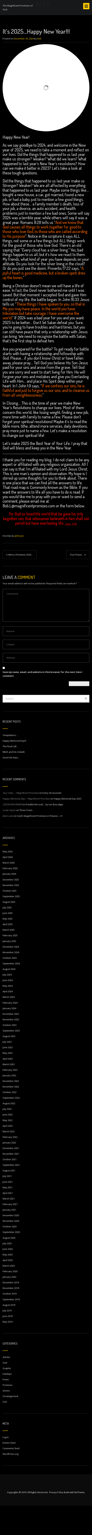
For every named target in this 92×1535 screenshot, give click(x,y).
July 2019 (7, 1340)
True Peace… (77, 584)
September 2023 (11, 1060)
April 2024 (8, 1021)
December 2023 (11, 1043)
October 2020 (9, 1256)
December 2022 (11, 1110)
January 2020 (9, 1306)
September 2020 (11, 1261)
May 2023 (7, 1082)
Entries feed (9, 1472)
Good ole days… (11, 787)
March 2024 (9, 1026)
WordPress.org (10, 1483)
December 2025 (11, 909)
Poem (6, 1408)
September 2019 (11, 1328)
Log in (6, 1466)
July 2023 (7, 1071)
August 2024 (9, 998)
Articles (19, 565)
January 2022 (9, 1172)
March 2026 (9, 892)
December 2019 (11, 1311)
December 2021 (11, 1177)
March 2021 (9, 1228)
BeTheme (79, 1521)
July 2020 (7, 1272)
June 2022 (8, 1144)
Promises (7, 1414)
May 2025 (7, 948)
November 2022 (11, 1116)
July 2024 (7, 1004)
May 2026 (7, 881)
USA (5, 1431)
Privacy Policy (56, 1521)
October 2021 (9, 1188)
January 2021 (9, 1239)
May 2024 (7, 1015)
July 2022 (7, 1138)
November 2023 (11, 1048)
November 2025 (11, 914)
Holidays (7, 1403)
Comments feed (11, 1477)
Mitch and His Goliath (14, 781)
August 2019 (9, 1334)
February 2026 (10, 897)
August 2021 (9, 1200)
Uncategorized (10, 1425)
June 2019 (8, 1345)
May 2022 (7, 1149)
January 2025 (9, 970)
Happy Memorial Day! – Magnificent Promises (26, 828)
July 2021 (7, 1205)
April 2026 (8, 886)
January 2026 (9, 903)
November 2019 (11, 1317)
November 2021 (11, 1183)
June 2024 (8, 1009)
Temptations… (10, 764)
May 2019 (7, 1351)
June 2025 (8, 942)
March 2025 (9, 959)
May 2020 (7, 1284)
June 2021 (8, 1211)
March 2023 (9, 1093)
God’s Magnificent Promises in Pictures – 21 (40, 845)
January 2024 (9, 1037)
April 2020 (8, 1289)
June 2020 (8, 1278)
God (5, 1392)
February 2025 (10, 965)
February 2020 (10, 1300)
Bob (39, 68)
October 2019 (9, 1323)
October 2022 (9, 1121)
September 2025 (11, 925)
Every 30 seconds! (52, 822)
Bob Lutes (8, 845)
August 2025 (9, 931)
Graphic (7, 1397)
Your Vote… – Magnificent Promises (21, 822)
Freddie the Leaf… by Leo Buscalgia (44, 833)
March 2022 (9, 1160)
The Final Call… (10, 775)
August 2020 (9, 1267)
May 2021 (7, 1216)
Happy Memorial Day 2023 (67, 828)
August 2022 (9, 1132)
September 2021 (11, 1194)
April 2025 (8, 953)
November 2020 (11, 1250)
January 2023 (9, 1104)
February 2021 (10, 1233)
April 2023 (8, 1088)
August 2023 (9, 1065)
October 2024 (9, 987)
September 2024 (11, 992)
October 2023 (9, 1054)
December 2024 (11, 976)
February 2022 (10, 1166)
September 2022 (11, 1127)
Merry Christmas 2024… (20, 584)
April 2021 (8, 1222)
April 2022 (8, 1155)
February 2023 (10, 1099)
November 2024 (11, 981)
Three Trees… (26, 839)
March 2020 (9, 1295)
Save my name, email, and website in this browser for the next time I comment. (42, 703)
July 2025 (7, 937)
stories (6, 1420)
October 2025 (9, 920)
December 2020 (11, 1244)
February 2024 (10, 1032)
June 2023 (8, 1077)
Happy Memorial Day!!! (14, 770)
